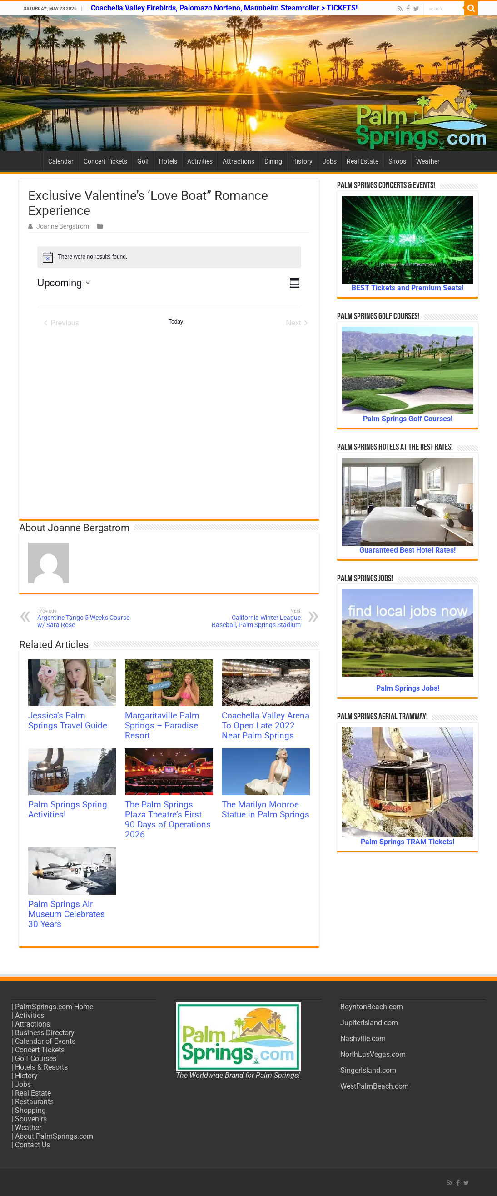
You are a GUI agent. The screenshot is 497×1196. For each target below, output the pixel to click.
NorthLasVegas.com (373, 1054)
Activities (200, 161)
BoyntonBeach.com (371, 1006)
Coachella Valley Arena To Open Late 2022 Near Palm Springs (265, 726)
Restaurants (34, 1101)
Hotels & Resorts (41, 1067)
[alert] (169, 257)
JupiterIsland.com (369, 1022)
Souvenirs (31, 1119)
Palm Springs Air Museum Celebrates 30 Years (66, 914)
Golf (143, 161)
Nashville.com (363, 1038)
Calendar (61, 161)
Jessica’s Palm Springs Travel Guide (67, 721)
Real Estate (362, 161)
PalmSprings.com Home (54, 1006)
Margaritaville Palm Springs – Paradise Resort (162, 726)
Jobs (330, 161)
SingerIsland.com (368, 1070)
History (302, 161)
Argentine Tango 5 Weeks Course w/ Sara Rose (83, 618)
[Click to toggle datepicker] (63, 282)
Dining (273, 161)
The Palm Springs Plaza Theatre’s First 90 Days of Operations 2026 (168, 820)
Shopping (30, 1110)
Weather (428, 161)
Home (31, 160)
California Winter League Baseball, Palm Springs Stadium (254, 618)
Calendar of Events (45, 1041)
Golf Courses (35, 1058)
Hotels (168, 161)
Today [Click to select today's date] (176, 322)
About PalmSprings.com (54, 1136)
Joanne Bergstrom (62, 226)
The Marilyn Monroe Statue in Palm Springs (265, 810)
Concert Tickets (105, 161)
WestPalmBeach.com (374, 1086)
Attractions (238, 161)
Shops (397, 161)
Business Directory (45, 1032)
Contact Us (32, 1145)
